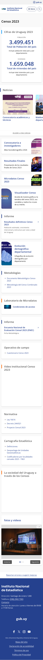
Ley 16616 (11, 419)
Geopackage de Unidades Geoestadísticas (18, 451)
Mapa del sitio (21, 642)
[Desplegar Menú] (32, 9)
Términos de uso (21, 650)
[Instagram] (24, 631)
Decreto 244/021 (14, 423)
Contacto (5, 602)
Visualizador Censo (25, 192)
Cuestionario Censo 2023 (17, 353)
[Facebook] (14, 631)
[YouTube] (29, 631)
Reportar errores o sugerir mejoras (21, 575)
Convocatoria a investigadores (12, 144)
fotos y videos (12, 520)
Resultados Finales (14, 160)
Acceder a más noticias (21, 133)
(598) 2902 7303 (16, 599)
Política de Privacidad (21, 654)
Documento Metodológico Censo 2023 (21, 279)
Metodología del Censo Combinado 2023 (22, 285)
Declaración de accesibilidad (21, 646)
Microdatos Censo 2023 (14, 180)
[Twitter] (19, 631)
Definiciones (12, 446)
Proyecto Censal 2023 (16, 427)
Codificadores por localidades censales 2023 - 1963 (20, 457)
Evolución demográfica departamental (23, 248)
